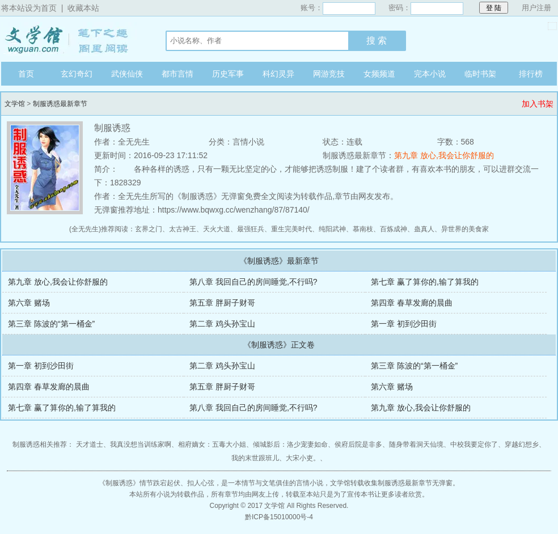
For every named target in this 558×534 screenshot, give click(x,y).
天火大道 (216, 229)
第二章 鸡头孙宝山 (222, 323)
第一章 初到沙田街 (404, 323)
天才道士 (89, 444)
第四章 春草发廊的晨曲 (412, 302)
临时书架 (480, 73)
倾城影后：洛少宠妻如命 (290, 444)
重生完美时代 (291, 229)
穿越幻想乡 (522, 444)
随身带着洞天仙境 (416, 444)
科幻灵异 (278, 73)
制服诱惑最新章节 (60, 104)
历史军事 (228, 73)
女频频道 (379, 73)
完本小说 (430, 73)
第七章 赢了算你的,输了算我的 (425, 281)
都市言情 (177, 73)
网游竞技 (329, 73)
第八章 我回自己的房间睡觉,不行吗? (253, 281)
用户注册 (536, 7)
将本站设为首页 (29, 7)
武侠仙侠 (127, 73)
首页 (26, 73)
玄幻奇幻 (76, 73)
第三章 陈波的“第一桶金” (51, 323)
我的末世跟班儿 (255, 458)
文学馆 (72, 39)
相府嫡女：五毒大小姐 (212, 444)
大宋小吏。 (303, 458)
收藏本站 (83, 7)
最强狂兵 (250, 229)
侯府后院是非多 (358, 444)
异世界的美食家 (465, 229)
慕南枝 (363, 229)
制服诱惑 (119, 483)
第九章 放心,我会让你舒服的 (444, 155)
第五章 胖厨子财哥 (222, 302)
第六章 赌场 (29, 302)
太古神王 (182, 229)
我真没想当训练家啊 (140, 444)
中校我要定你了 (474, 444)
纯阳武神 (332, 229)
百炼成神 (393, 229)
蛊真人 (424, 229)
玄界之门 (148, 229)
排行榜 (531, 73)
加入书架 (537, 103)
